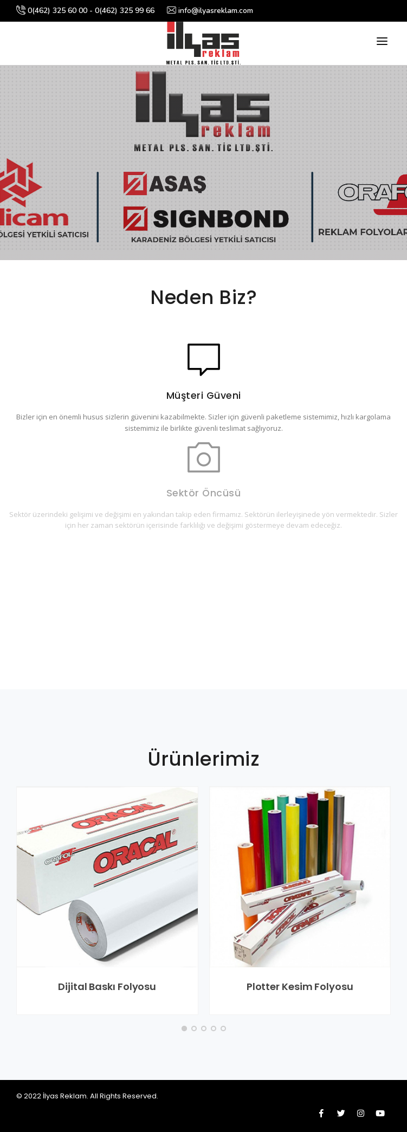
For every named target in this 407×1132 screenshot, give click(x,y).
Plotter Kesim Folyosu (300, 986)
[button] (184, 1028)
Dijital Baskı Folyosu (107, 986)
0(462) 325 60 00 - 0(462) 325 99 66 (85, 10)
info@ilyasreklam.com (210, 10)
